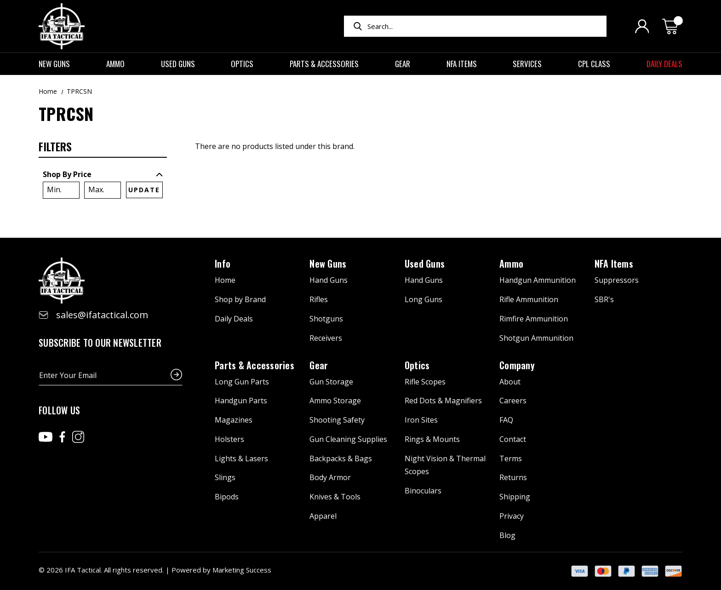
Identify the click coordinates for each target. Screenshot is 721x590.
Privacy (511, 516)
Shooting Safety (337, 420)
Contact (512, 439)
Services (531, 63)
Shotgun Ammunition (536, 338)
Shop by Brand (240, 299)
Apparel (323, 516)
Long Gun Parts (242, 382)
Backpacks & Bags (340, 458)
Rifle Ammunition (528, 299)
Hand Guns (328, 280)
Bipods (227, 497)
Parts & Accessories (328, 63)
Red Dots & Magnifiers (443, 400)
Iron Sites (421, 420)
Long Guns (423, 299)
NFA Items (466, 63)
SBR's (604, 299)
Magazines (233, 420)
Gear (407, 63)
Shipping (514, 497)
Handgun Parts (241, 400)
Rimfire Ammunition (533, 319)
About (510, 382)
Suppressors (617, 280)
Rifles (318, 299)
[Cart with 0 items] (672, 26)
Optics (246, 63)
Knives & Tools (334, 497)
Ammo (119, 63)
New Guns (59, 63)
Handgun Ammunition (537, 280)
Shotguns (326, 319)
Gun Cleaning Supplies (348, 439)
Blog (507, 535)
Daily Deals (664, 63)
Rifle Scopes (425, 382)
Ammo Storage (335, 400)
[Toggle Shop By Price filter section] (103, 174)
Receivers (325, 338)
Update (144, 189)
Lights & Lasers (241, 458)
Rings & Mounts (432, 439)
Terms (510, 458)
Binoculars (423, 491)
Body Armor (330, 477)
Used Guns (182, 63)
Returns (513, 477)
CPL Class (598, 63)
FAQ (506, 420)
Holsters (229, 439)
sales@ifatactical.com (102, 315)
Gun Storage (331, 382)
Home (225, 280)
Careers (512, 400)
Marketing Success (241, 569)
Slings (225, 477)
